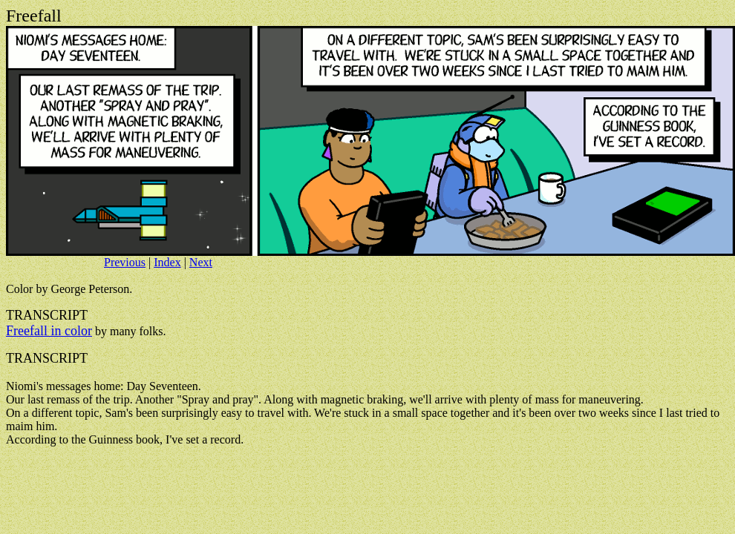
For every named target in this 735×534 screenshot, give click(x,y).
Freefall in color (49, 330)
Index (167, 262)
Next (200, 262)
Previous (125, 262)
